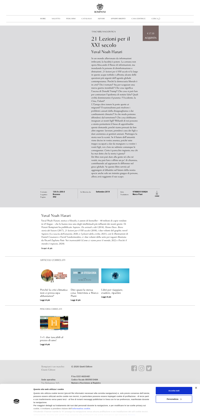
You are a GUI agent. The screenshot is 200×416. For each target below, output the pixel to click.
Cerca (155, 19)
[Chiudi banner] (196, 377)
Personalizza (174, 389)
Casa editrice (139, 19)
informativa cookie (81, 398)
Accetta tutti (174, 380)
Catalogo (87, 19)
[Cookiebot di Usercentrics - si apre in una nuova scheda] (16, 411)
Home (43, 19)
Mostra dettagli (40, 411)
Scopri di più (46, 249)
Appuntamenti (118, 19)
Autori (101, 19)
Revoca (131, 404)
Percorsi (71, 19)
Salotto (56, 19)
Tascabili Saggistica (104, 32)
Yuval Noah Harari (106, 52)
